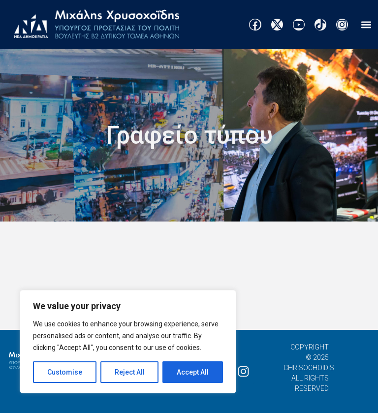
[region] (128, 341)
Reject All (130, 372)
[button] (366, 25)
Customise (64, 372)
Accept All (193, 372)
